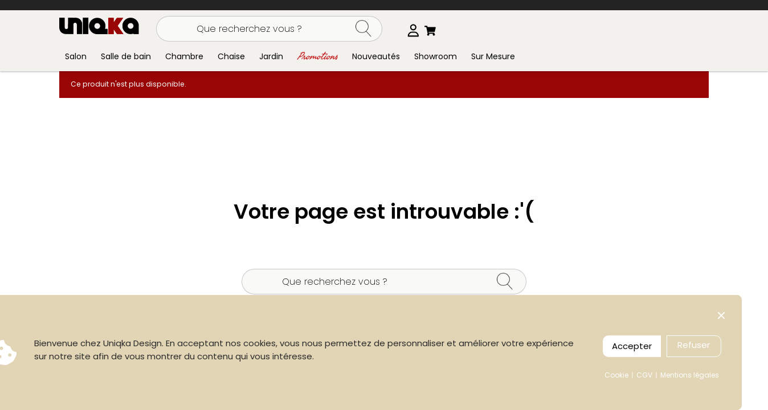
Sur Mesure (493, 56)
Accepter (632, 346)
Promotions (317, 56)
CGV (644, 375)
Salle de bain (126, 56)
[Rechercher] (269, 29)
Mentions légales (689, 375)
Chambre (184, 56)
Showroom (435, 56)
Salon (76, 56)
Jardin (271, 56)
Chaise (231, 56)
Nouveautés (376, 56)
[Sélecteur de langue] (411, 30)
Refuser (693, 345)
